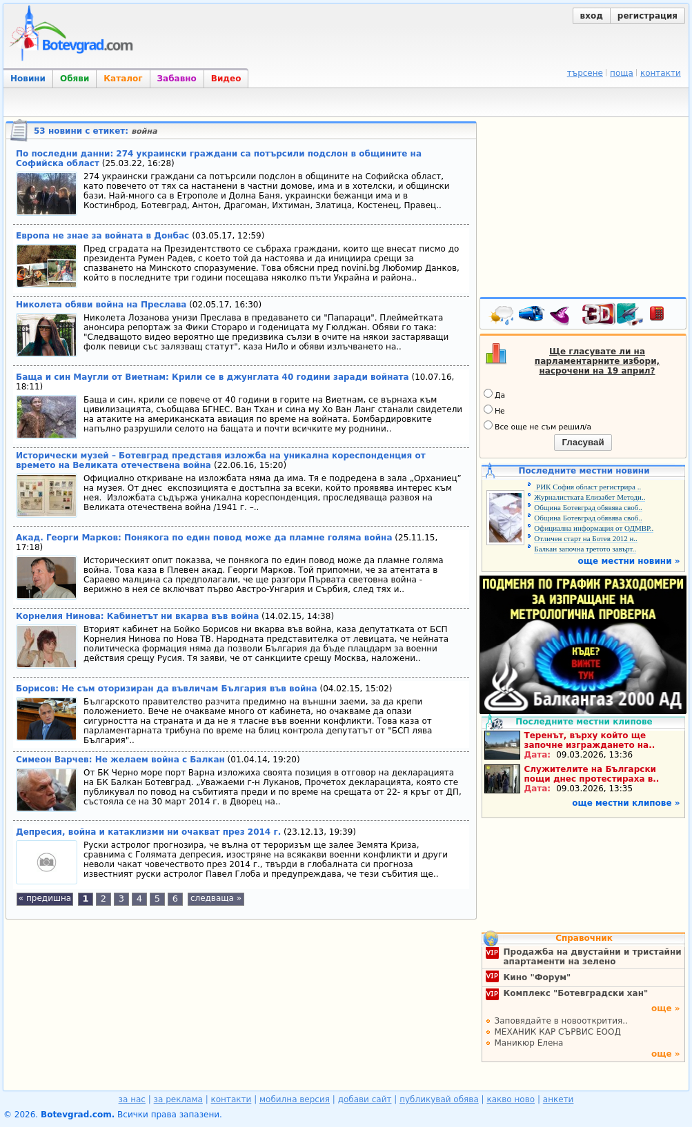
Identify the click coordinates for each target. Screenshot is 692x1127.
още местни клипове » (626, 803)
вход (591, 16)
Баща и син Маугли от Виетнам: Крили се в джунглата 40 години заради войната (212, 377)
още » (665, 1008)
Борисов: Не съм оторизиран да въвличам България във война (166, 688)
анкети (558, 1099)
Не (494, 410)
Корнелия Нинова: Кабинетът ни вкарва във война (137, 616)
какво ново (510, 1099)
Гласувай (583, 442)
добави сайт (365, 1099)
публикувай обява (439, 1099)
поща (621, 73)
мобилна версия (294, 1099)
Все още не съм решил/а (537, 425)
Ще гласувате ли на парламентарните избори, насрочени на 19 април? (597, 361)
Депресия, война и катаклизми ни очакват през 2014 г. (148, 832)
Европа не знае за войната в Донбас (104, 236)
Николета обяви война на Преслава (101, 304)
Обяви (74, 78)
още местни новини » (629, 561)
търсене (585, 73)
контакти (660, 73)
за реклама (178, 1099)
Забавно (177, 78)
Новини (28, 78)
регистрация (647, 16)
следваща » (215, 898)
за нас (132, 1099)
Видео (226, 78)
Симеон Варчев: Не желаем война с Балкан (120, 759)
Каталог (122, 78)
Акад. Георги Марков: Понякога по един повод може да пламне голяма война (204, 537)
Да (494, 394)
